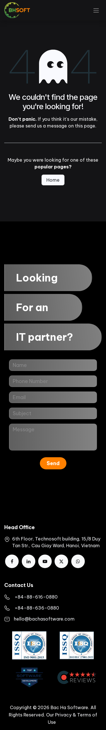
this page (85, 126)
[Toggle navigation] (96, 10)
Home (53, 180)
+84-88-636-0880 (37, 608)
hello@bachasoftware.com (44, 619)
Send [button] (53, 463)
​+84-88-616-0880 (36, 597)
